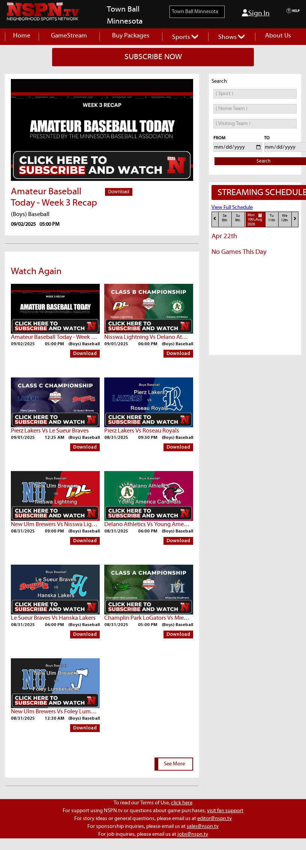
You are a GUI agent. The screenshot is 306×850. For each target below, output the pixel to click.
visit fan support (225, 811)
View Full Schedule (232, 207)
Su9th (237, 218)
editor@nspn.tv (214, 819)
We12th (284, 218)
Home (21, 35)
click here (181, 803)
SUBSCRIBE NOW (153, 56)
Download (118, 192)
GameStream (69, 35)
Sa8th (224, 218)
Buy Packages (130, 35)
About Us (278, 35)
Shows (231, 37)
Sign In (256, 13)
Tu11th (271, 218)
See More (174, 764)
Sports (185, 37)
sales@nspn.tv (203, 826)
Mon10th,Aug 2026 (256, 219)
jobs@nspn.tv (192, 834)
